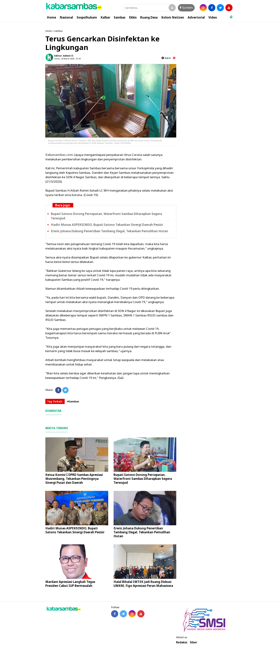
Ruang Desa (149, 17)
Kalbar (105, 17)
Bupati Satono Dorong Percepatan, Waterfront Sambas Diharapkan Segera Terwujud (143, 479)
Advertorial (196, 17)
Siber (193, 642)
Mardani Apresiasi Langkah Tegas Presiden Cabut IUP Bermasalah (70, 584)
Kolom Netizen (172, 17)
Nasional (66, 17)
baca (166, 57)
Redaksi (181, 642)
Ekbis (133, 17)
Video (212, 17)
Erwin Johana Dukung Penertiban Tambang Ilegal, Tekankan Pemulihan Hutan (109, 231)
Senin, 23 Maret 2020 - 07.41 (67, 58)
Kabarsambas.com (59, 155)
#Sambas (73, 401)
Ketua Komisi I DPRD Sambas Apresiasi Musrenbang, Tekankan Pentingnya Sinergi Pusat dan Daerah (74, 479)
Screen (186, 7)
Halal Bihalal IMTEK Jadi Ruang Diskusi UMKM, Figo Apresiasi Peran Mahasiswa (143, 584)
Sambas (119, 17)
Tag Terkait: (55, 401)
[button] (231, 15)
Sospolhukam (87, 17)
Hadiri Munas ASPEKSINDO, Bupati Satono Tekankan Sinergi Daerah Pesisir (107, 225)
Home (51, 17)
